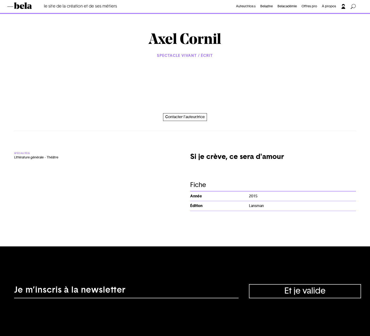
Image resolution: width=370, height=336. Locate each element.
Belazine (266, 6)
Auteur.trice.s (246, 6)
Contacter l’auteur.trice (185, 117)
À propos (329, 6)
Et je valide (305, 291)
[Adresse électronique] (126, 291)
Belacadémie (287, 6)
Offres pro (309, 6)
